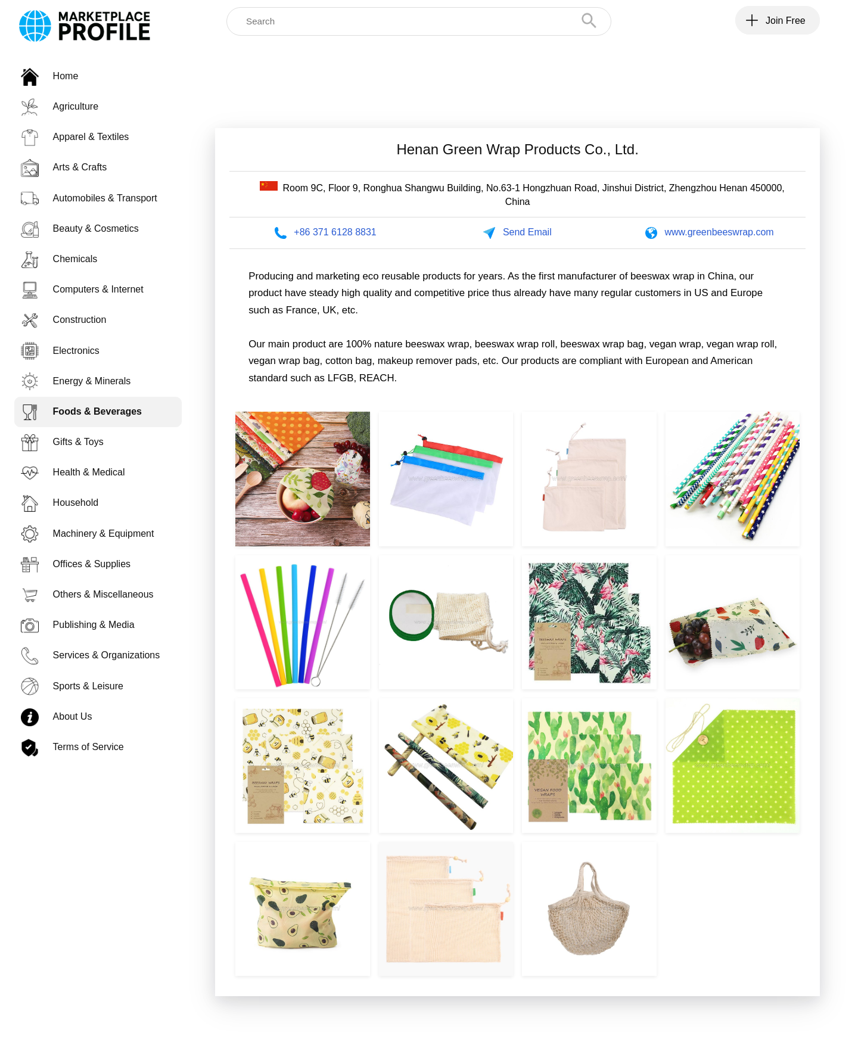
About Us (56, 716)
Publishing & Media (78, 625)
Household (60, 502)
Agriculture (59, 106)
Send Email (527, 232)
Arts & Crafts (64, 167)
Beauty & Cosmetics (80, 228)
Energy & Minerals (76, 381)
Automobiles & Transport (89, 198)
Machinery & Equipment (87, 533)
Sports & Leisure (72, 686)
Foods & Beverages (81, 411)
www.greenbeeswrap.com (718, 232)
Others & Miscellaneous (87, 594)
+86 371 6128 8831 (335, 232)
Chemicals (59, 259)
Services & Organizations (90, 655)
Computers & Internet (82, 289)
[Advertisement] (518, 80)
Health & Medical (73, 472)
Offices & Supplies (75, 564)
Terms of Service (72, 747)
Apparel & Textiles (75, 137)
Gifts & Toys (62, 442)
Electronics (60, 351)
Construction (64, 320)
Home (50, 76)
